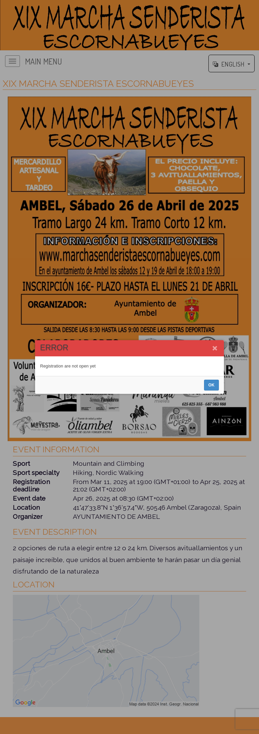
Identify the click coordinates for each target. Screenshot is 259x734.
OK (211, 385)
